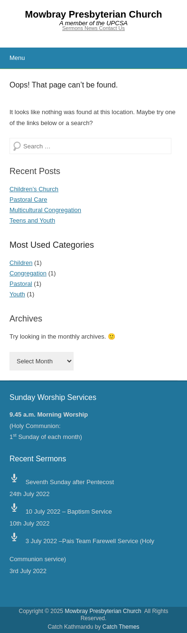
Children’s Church (33, 189)
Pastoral (20, 283)
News (91, 28)
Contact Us (112, 28)
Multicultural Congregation (45, 210)
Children (20, 262)
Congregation (28, 273)
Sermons (73, 28)
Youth (17, 294)
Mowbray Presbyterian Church (93, 14)
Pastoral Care (28, 199)
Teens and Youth (32, 220)
